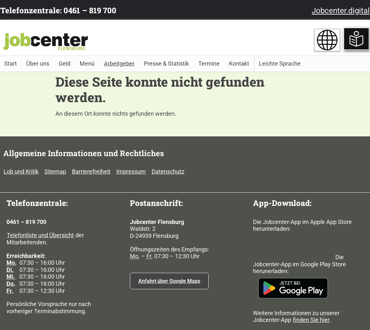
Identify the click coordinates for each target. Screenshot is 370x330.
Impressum (131, 171)
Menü (87, 63)
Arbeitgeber (119, 63)
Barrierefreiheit (91, 171)
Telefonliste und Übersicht (40, 235)
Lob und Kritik (21, 171)
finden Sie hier (311, 319)
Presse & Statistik (166, 63)
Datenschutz (168, 171)
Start (10, 63)
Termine (209, 63)
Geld (64, 63)
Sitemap (55, 171)
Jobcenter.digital (341, 10)
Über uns (37, 63)
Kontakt (239, 63)
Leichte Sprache (280, 63)
